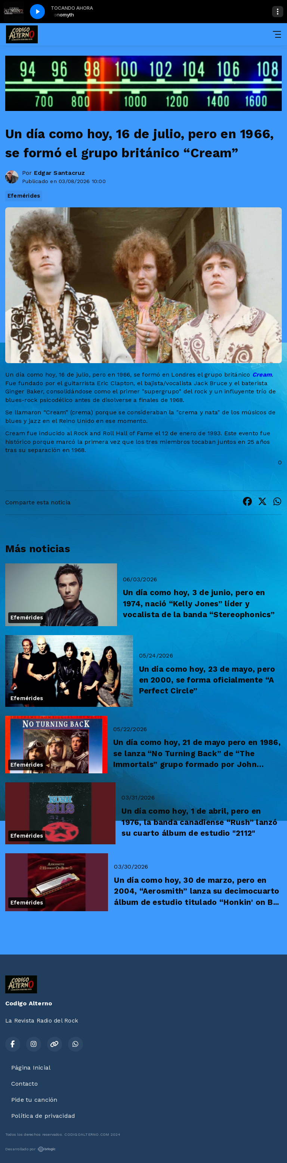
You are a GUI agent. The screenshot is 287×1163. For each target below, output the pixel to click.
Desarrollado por (30, 1149)
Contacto (24, 1083)
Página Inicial (30, 1067)
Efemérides (23, 195)
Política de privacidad (43, 1115)
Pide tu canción (34, 1099)
